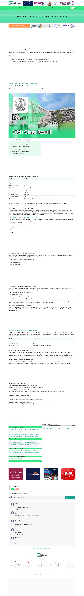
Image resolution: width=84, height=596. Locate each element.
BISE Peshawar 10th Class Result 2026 (16, 440)
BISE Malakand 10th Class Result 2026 (32, 442)
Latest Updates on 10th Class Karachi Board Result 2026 (24, 143)
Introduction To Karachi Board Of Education (21, 144)
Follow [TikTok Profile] (68, 570)
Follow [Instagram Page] (55, 570)
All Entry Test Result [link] (40, 8)
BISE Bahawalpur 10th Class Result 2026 (16, 434)
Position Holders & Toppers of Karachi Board (21, 148)
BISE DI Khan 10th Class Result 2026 (32, 446)
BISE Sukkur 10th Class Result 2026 (31, 450)
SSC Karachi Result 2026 (47, 428)
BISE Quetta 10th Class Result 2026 (15, 458)
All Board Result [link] (25, 8)
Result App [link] (52, 8)
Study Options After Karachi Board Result (20, 151)
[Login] (74, 8)
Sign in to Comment (70, 497)
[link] (28, 3)
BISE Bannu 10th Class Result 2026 (31, 444)
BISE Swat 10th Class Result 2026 (31, 440)
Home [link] (10, 8)
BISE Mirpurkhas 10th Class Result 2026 (16, 454)
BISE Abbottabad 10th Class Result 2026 (16, 444)
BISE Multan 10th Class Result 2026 (15, 431)
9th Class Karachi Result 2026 (48, 426)
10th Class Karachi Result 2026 (65, 426)
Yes (12, 489)
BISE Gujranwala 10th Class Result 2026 (32, 429)
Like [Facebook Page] (15, 570)
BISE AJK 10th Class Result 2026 (14, 462)
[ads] (16, 474)
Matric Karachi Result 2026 (64, 428)
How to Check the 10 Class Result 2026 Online (23, 217)
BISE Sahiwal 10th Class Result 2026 (15, 436)
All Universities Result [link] (32, 8)
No (17, 489)
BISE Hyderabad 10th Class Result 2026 (16, 452)
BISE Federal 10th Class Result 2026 (31, 436)
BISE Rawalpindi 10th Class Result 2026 (32, 432)
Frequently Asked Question (18, 153)
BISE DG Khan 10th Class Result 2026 (32, 434)
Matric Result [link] (14, 8)
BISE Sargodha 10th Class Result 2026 (16, 432)
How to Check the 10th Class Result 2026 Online (22, 146)
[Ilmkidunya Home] (15, 3)
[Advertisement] (42, 36)
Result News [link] (47, 8)
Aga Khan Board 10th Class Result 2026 (32, 454)
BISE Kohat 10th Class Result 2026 (15, 442)
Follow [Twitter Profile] (42, 570)
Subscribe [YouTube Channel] (28, 570)
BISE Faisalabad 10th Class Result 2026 (32, 431)
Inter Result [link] (19, 8)
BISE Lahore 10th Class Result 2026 (15, 429)
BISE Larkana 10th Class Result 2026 (32, 452)
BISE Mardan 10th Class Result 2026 (15, 446)
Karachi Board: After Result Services (19, 149)
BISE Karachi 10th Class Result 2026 (15, 450)
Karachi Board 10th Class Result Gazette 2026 (23, 84)
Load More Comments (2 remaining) (42, 548)
